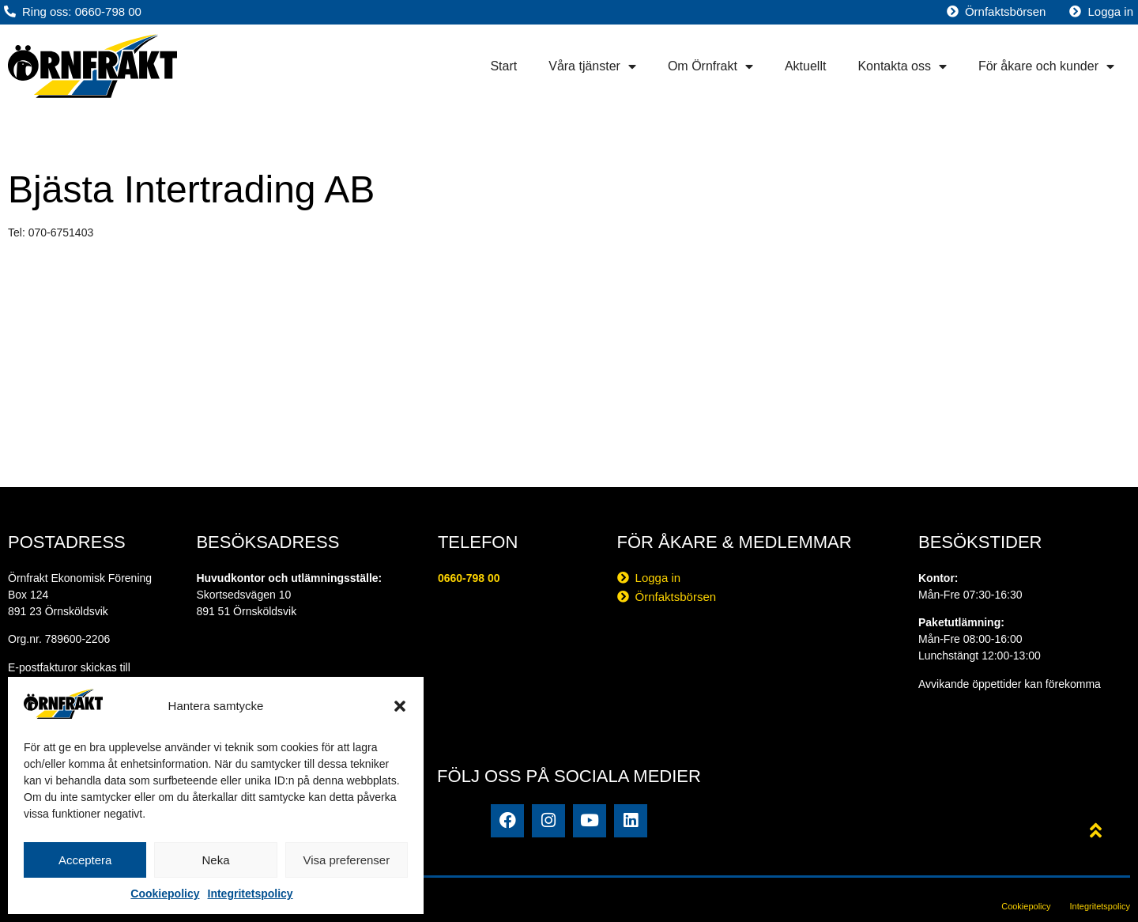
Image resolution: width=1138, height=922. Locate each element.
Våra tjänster (592, 66)
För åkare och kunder (1046, 66)
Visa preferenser (346, 860)
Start (503, 66)
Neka (215, 860)
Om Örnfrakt (710, 66)
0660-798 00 (469, 578)
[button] (400, 706)
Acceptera (85, 860)
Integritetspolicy (250, 893)
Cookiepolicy (164, 893)
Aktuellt (805, 66)
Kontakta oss (902, 66)
